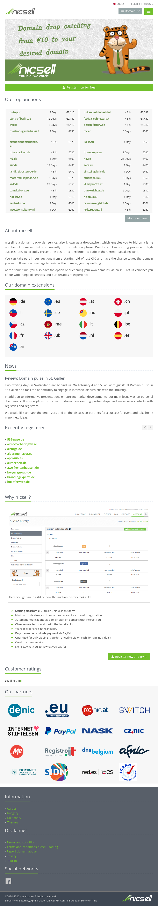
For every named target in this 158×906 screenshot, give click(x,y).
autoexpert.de (17, 463)
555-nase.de (15, 439)
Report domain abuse (22, 851)
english (121, 3)
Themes (12, 822)
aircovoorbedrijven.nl (22, 444)
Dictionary (14, 818)
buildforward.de (18, 482)
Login (148, 3)
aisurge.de (14, 449)
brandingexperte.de (21, 477)
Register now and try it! (129, 657)
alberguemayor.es (19, 454)
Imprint (12, 861)
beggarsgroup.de (19, 472)
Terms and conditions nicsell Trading (32, 847)
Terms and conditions (22, 842)
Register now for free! (79, 87)
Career (11, 808)
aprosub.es (15, 458)
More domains (137, 218)
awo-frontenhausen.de (23, 468)
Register (135, 3)
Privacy (11, 856)
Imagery (12, 813)
